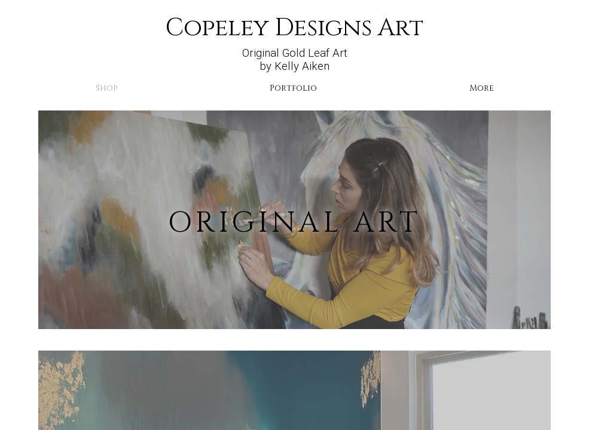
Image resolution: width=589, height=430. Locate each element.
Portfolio (293, 88)
